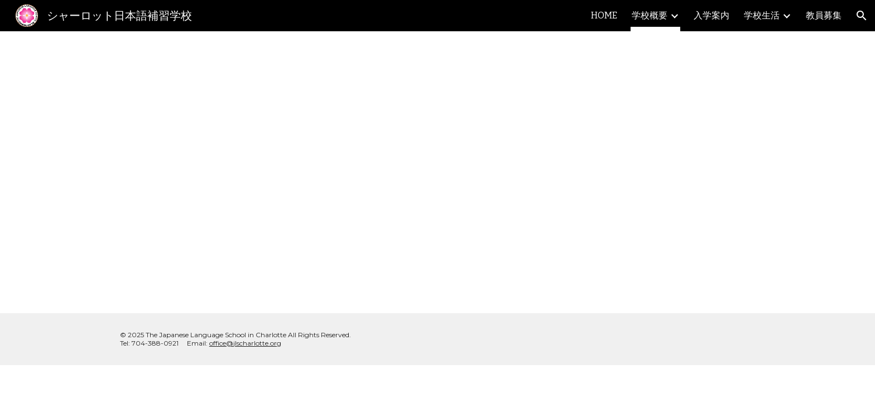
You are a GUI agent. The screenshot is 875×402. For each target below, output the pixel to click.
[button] (861, 15)
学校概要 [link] (649, 15)
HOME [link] (604, 15)
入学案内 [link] (711, 15)
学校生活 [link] (762, 15)
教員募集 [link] (824, 15)
